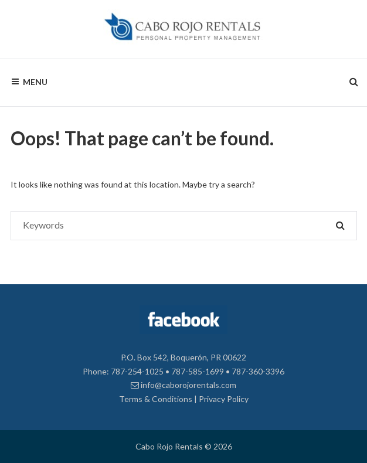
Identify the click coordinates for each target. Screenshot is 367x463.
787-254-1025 (137, 371)
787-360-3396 (258, 371)
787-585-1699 (197, 371)
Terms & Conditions (155, 399)
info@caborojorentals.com (183, 385)
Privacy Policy (224, 399)
